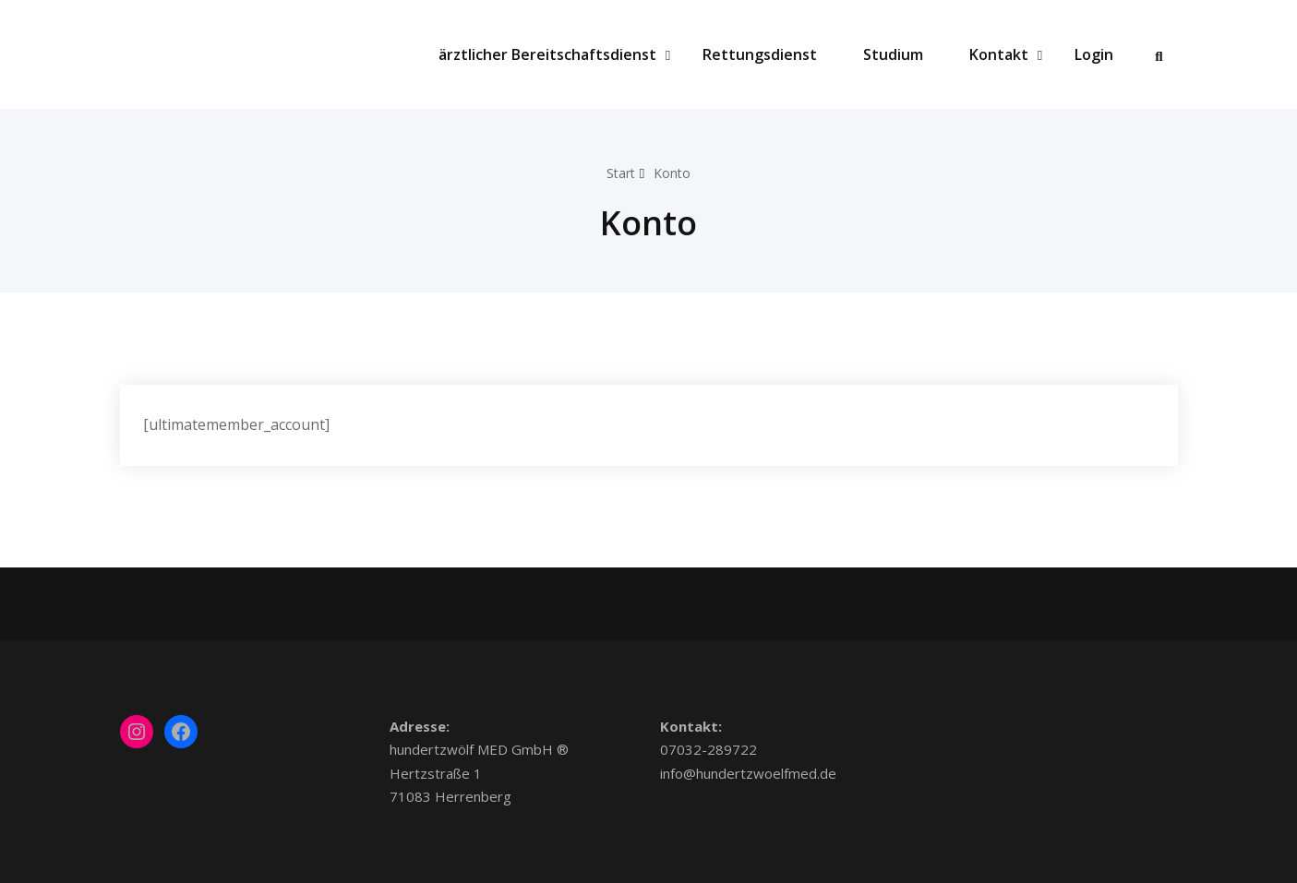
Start (619, 172)
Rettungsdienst (760, 54)
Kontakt (1005, 54)
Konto (674, 172)
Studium (893, 54)
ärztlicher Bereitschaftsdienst (554, 54)
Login (1094, 54)
